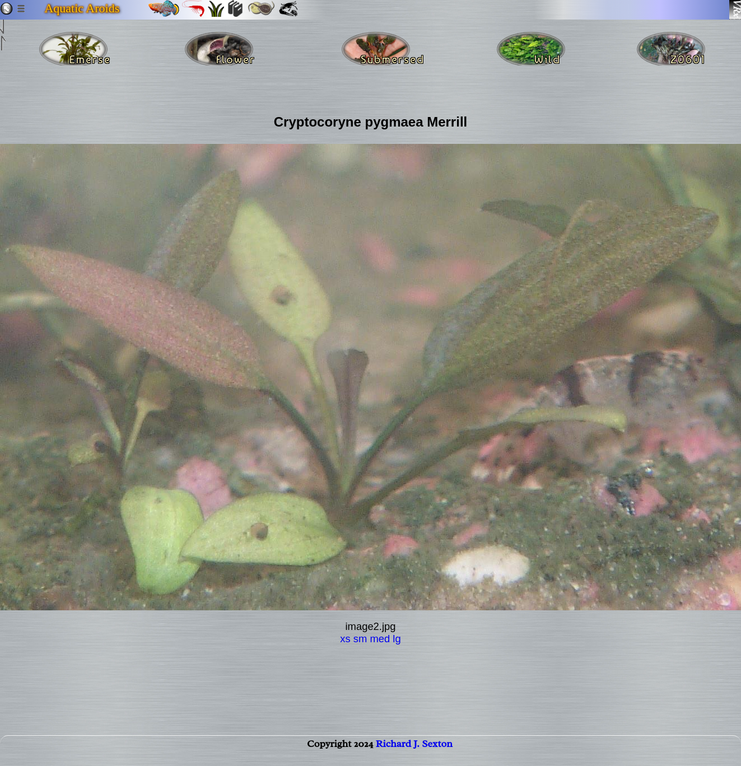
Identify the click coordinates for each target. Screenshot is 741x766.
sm (360, 638)
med (380, 638)
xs (345, 638)
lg (396, 638)
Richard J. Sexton (414, 752)
